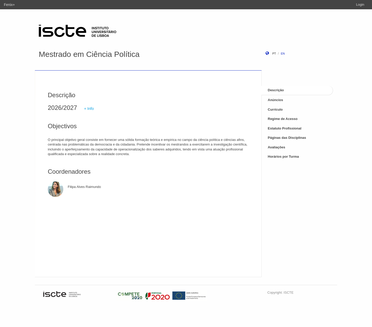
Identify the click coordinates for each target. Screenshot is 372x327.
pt (274, 53)
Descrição (276, 90)
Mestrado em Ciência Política (89, 54)
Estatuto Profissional (284, 128)
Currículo (275, 109)
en (283, 53)
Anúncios (275, 100)
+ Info (89, 108)
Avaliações (276, 147)
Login (360, 4)
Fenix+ (9, 5)
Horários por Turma (283, 156)
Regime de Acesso (283, 119)
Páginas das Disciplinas (287, 138)
